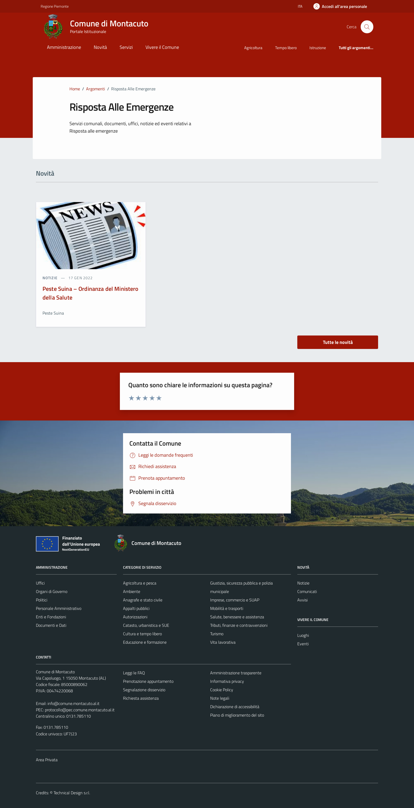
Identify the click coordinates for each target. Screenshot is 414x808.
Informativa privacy (227, 681)
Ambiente (131, 591)
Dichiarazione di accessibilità (234, 706)
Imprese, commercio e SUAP (234, 600)
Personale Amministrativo (58, 608)
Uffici (40, 583)
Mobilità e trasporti (226, 608)
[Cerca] (367, 26)
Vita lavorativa (223, 642)
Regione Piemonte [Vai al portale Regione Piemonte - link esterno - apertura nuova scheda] (55, 6)
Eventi (303, 644)
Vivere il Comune (162, 47)
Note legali (219, 698)
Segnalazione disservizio (144, 689)
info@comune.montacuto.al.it (74, 703)
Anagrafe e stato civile (142, 600)
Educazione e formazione (145, 642)
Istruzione (317, 48)
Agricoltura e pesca (139, 583)
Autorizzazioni (135, 617)
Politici (41, 600)
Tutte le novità (338, 342)
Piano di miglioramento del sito (237, 715)
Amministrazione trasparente (235, 673)
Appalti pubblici (136, 608)
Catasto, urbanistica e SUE (146, 625)
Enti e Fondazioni (51, 617)
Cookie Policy (221, 689)
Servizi (126, 47)
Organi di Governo (51, 591)
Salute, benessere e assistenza (237, 617)
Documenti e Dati (51, 625)
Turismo (216, 633)
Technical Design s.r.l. (72, 793)
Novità (100, 47)
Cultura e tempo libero (142, 633)
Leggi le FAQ (134, 673)
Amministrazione (64, 47)
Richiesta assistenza (141, 698)
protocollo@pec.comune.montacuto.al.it (80, 710)
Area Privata (47, 759)
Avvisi (302, 600)
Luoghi (303, 635)
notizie (51, 278)
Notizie (303, 583)
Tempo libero (286, 48)
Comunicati (307, 591)
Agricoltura (253, 48)
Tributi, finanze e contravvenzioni (238, 625)
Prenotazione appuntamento (148, 681)
